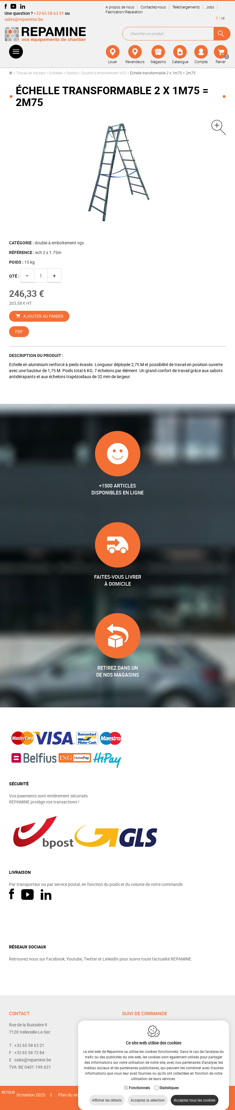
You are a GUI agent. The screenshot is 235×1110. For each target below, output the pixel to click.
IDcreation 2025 (30, 1095)
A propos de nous (120, 7)
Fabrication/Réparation (124, 11)
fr (217, 18)
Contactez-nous (153, 7)
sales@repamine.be (24, 19)
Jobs (210, 7)
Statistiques (169, 1081)
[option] (117, 174)
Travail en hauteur (31, 72)
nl (222, 18)
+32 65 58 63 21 (49, 13)
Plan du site (69, 1095)
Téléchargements (186, 7)
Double (72, 72)
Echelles (56, 72)
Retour (8, 1092)
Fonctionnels (139, 1081)
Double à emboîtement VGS (103, 72)
